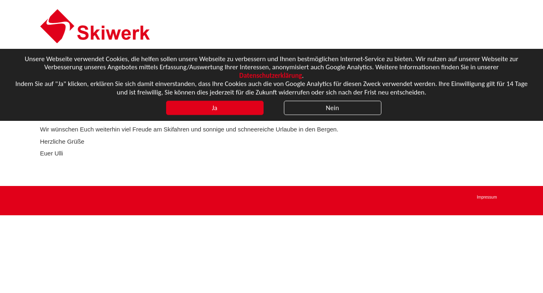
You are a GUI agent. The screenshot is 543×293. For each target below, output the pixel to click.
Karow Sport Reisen (98, 26)
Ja (215, 108)
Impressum (487, 197)
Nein (332, 108)
